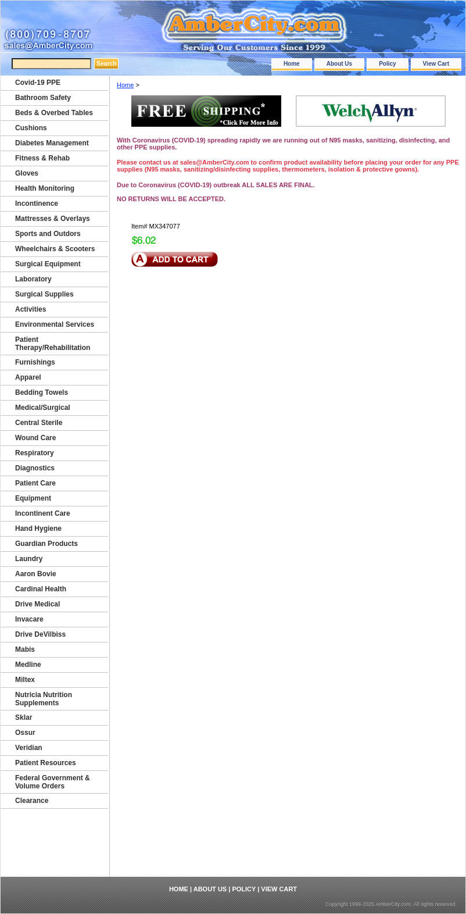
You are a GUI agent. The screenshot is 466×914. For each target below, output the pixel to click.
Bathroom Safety (43, 98)
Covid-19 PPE (37, 82)
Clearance (31, 801)
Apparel (28, 377)
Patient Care (35, 483)
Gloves (26, 173)
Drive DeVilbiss (40, 634)
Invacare (29, 619)
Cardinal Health (40, 589)
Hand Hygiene (38, 528)
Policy (387, 63)
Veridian (28, 748)
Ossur (25, 733)
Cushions (31, 128)
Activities (30, 309)
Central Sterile (38, 423)
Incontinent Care (42, 513)
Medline (28, 664)
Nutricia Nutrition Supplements (43, 699)
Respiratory (34, 453)
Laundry (28, 559)
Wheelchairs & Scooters (55, 249)
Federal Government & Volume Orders (52, 782)
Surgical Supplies (44, 294)
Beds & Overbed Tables (54, 113)
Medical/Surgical (42, 408)
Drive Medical (37, 604)
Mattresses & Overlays (52, 219)
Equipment (33, 498)
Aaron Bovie (35, 574)
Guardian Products (46, 544)
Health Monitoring (44, 188)
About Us (339, 63)
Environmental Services (54, 324)
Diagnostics (35, 468)
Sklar (23, 717)
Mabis (25, 649)
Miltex (25, 680)
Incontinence (36, 203)
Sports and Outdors (48, 234)
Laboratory (33, 279)
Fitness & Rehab (42, 158)
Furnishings (35, 362)
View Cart (436, 63)
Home (292, 63)
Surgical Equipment (48, 264)
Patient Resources (45, 763)
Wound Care (35, 438)
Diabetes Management (52, 143)
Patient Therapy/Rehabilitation (52, 343)
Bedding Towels (41, 392)
